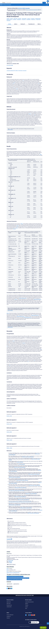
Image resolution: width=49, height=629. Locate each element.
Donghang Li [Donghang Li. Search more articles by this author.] (19, 19)
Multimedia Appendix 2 (37, 299)
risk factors (20, 70)
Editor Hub (8, 603)
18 (9, 342)
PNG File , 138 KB (9, 448)
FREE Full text (34, 459)
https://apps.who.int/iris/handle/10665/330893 (16, 490)
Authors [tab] (15, 24)
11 (14, 87)
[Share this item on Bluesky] (7, 588)
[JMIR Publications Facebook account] (28, 615)
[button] (48, 1)
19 (24, 343)
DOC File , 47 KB (9, 416)
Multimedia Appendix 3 (35, 315)
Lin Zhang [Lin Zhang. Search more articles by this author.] (14, 19)
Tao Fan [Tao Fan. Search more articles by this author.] (8, 18)
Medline (14, 454)
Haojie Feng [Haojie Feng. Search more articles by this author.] (38, 19)
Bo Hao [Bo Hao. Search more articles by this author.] (11, 18)
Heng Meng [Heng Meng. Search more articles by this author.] (29, 19)
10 (38, 83)
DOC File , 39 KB (9, 424)
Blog (26, 608)
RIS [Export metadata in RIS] (7, 571)
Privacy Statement (10, 614)
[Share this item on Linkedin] (11, 588)
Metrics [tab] (39, 24)
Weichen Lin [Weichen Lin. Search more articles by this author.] (33, 19)
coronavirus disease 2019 (11, 70)
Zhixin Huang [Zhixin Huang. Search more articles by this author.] (24, 18)
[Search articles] (44, 2)
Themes (26, 605)
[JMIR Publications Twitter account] (27, 615)
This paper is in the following (18, 574)
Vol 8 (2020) (24, 8)
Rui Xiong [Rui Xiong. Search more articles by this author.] (33, 18)
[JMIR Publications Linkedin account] (30, 615)
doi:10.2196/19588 (10, 65)
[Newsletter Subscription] (34, 622)
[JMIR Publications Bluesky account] (26, 615)
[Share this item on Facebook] (10, 588)
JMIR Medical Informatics (6, 4)
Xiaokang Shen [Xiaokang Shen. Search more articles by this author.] (38, 18)
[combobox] (24, 2)
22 (9, 365)
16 (13, 341)
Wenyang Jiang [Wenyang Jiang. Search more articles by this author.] (9, 19)
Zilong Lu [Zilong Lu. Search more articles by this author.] (29, 18)
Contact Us (9, 616)
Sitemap (8, 617)
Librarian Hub (9, 606)
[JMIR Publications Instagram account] (33, 615)
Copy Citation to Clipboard (11, 564)
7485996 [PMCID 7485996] (10, 562)
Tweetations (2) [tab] (31, 24)
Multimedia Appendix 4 (20, 316)
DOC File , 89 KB (9, 432)
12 (16, 88)
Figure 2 (16, 299)
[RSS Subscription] (34, 615)
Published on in (18, 8)
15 (33, 340)
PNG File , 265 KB (9, 440)
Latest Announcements (29, 601)
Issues (26, 606)
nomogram (24, 70)
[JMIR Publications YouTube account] (31, 615)
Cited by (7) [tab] (23, 24)
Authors (26, 603)
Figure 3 (8, 313)
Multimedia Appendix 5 (27, 317)
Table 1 (41, 154)
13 (17, 88)
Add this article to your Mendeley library (13, 572)
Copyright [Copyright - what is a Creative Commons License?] (9, 539)
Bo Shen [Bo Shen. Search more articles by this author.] (20, 18)
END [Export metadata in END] (7, 568)
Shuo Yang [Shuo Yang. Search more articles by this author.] (16, 18)
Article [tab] (9, 24)
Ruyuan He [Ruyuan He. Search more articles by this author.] (24, 19)
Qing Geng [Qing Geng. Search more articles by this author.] (9, 20)
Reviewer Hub (9, 605)
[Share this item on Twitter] (8, 588)
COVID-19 (16, 70)
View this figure (10, 129)
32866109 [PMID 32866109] (10, 561)
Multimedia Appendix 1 (23, 298)
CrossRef (10, 454)
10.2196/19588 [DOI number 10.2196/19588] (10, 560)
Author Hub (9, 601)
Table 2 (22, 223)
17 (14, 341)
